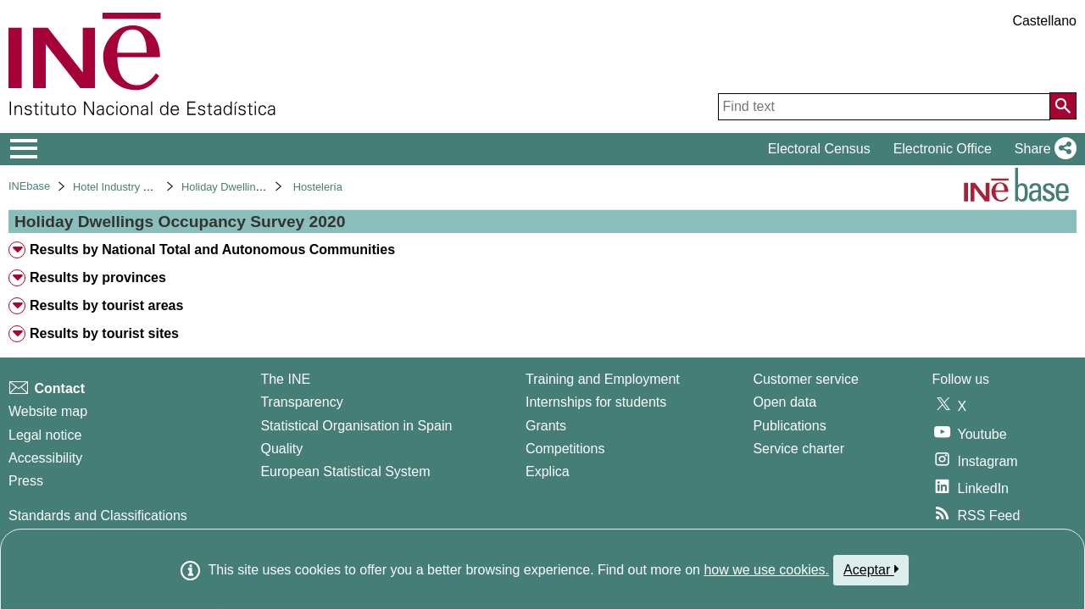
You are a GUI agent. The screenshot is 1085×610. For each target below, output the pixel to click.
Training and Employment (603, 379)
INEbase (29, 186)
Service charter (798, 448)
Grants (546, 426)
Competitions (565, 448)
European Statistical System (345, 471)
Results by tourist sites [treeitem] (104, 333)
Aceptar (871, 569)
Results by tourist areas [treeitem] (106, 305)
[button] (1042, 149)
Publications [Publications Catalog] (789, 426)
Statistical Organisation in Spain (356, 426)
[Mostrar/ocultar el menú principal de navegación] (24, 149)
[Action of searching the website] (1063, 105)
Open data (784, 402)
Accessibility (45, 458)
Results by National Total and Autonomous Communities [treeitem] (212, 249)
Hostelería (317, 186)
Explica (548, 471)
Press (25, 481)
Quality (281, 448)
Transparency (301, 402)
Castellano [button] (1044, 21)
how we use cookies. (766, 570)
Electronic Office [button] (942, 148)
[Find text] (884, 106)
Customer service (805, 379)
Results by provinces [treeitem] (98, 277)
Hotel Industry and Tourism (137, 186)
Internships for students (596, 402)
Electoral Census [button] (819, 148)
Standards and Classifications (97, 515)
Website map (47, 411)
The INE (285, 379)
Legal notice (44, 435)
